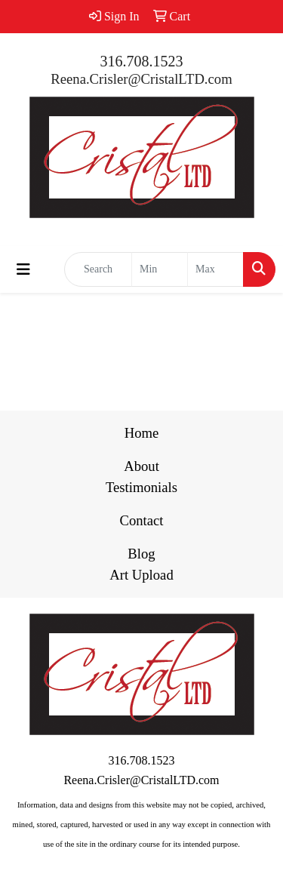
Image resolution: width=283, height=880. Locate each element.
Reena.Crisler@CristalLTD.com (141, 79)
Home (142, 433)
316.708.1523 (141, 61)
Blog (141, 554)
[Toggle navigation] (23, 269)
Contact (141, 520)
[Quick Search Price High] (215, 269)
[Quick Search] (98, 269)
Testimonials (141, 487)
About (141, 466)
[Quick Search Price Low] (159, 269)
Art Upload (141, 575)
